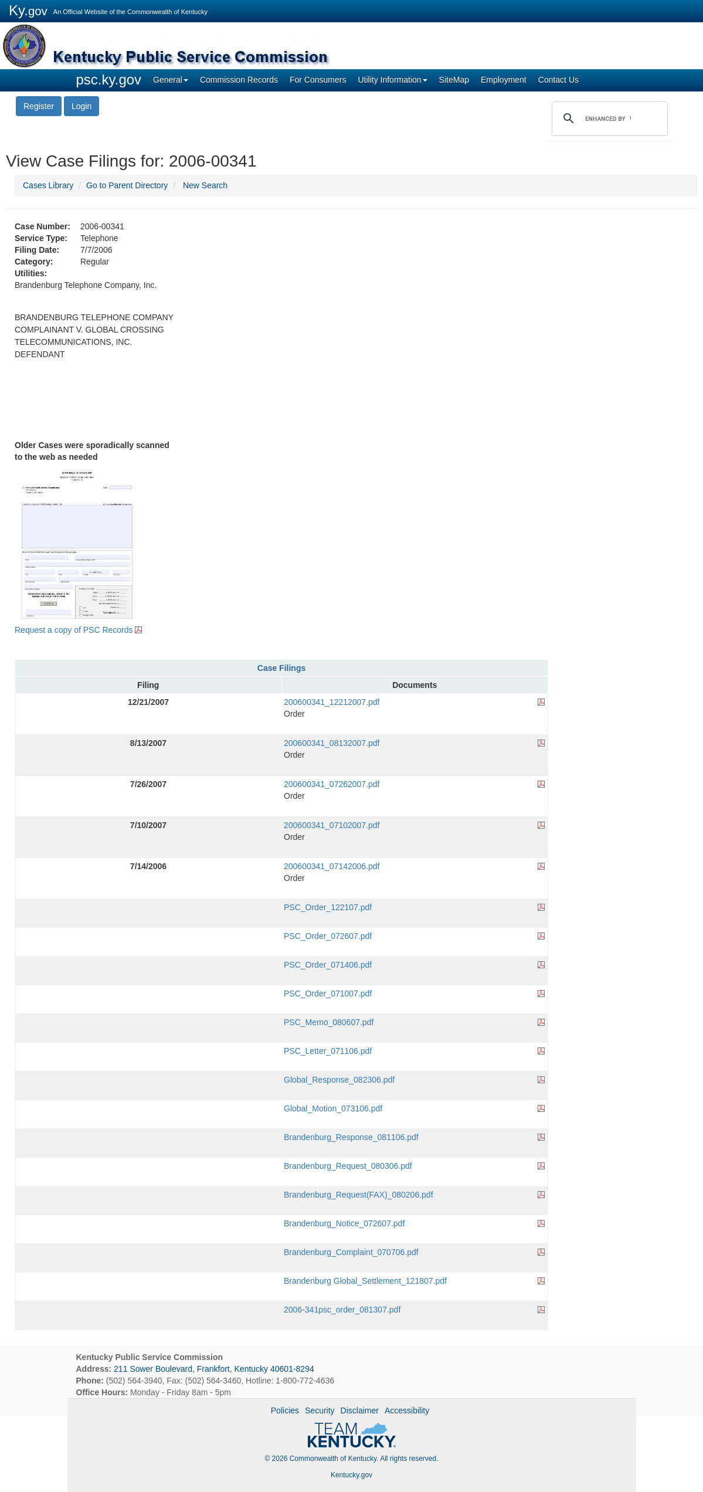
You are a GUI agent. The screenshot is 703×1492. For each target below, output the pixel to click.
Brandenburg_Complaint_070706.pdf (351, 1252)
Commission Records (239, 79)
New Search (205, 185)
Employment (504, 79)
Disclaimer (360, 1410)
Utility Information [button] (392, 79)
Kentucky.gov (351, 1475)
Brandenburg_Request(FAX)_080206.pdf (358, 1194)
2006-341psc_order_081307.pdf (342, 1309)
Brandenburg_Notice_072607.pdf (344, 1223)
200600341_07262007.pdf (332, 784)
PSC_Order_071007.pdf (328, 993)
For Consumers (318, 79)
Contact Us (558, 79)
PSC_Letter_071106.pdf (328, 1051)
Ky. (28, 10)
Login (81, 106)
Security (320, 1410)
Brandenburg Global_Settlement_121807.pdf (365, 1281)
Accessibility (407, 1410)
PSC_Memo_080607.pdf (328, 1022)
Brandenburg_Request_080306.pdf (348, 1166)
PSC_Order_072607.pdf (328, 936)
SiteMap (454, 79)
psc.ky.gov (109, 79)
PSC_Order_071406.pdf (328, 964)
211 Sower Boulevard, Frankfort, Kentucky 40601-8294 (214, 1369)
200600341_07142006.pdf (332, 866)
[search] (608, 118)
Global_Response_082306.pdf (339, 1079)
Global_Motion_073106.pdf (333, 1108)
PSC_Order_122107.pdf (328, 907)
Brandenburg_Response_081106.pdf (351, 1137)
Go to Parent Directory (127, 185)
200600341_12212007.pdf (332, 702)
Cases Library (48, 185)
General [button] (170, 79)
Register (38, 106)
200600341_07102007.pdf (332, 825)
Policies (285, 1410)
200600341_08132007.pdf (332, 743)
